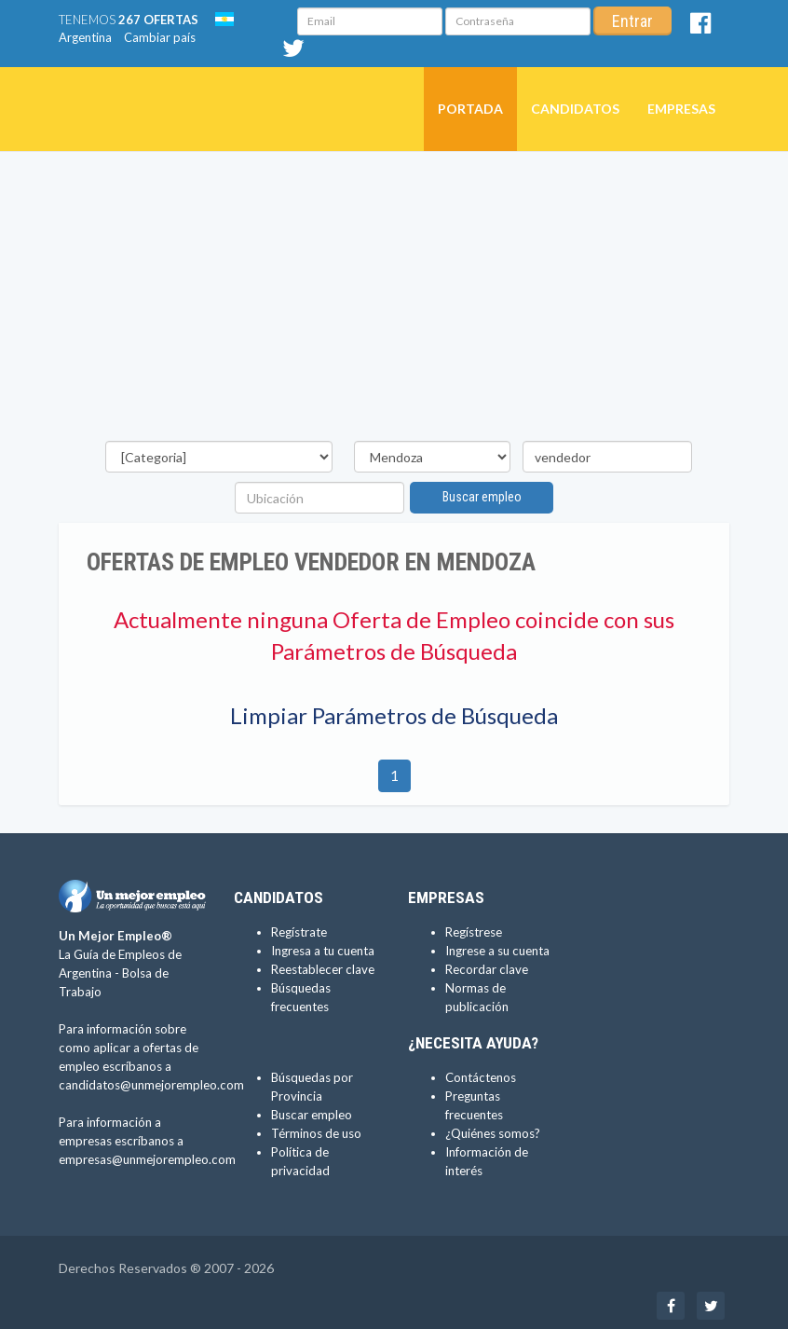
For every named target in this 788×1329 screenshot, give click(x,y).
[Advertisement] (394, 301)
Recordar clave (486, 969)
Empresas (681, 108)
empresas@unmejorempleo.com (147, 1159)
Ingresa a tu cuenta (322, 950)
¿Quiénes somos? (492, 1133)
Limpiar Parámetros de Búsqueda (394, 715)
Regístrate (299, 932)
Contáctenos (480, 1077)
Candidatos (575, 108)
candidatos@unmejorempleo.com (151, 1084)
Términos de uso (316, 1133)
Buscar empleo (482, 496)
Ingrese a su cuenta (497, 950)
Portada (470, 108)
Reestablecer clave (322, 969)
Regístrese (473, 932)
